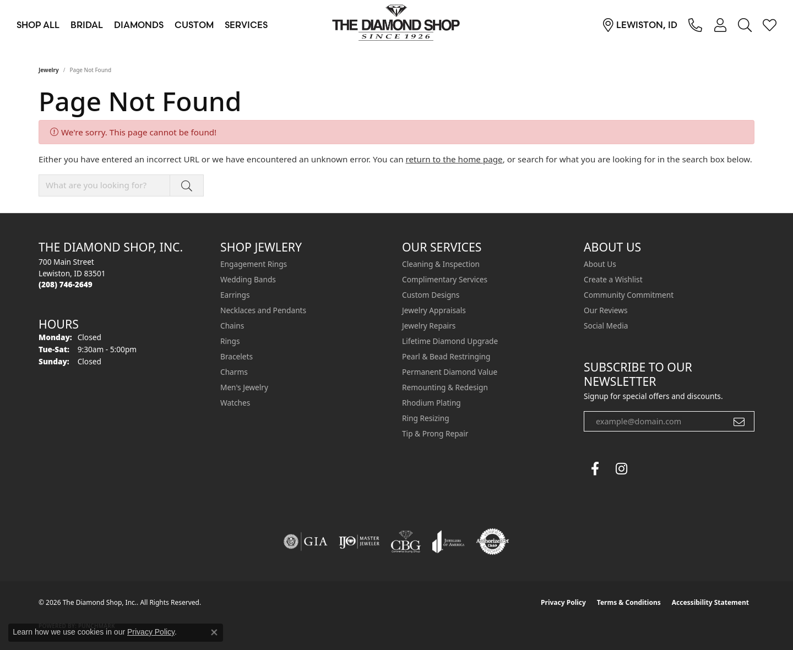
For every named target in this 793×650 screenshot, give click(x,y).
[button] (720, 25)
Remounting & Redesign (445, 387)
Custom (194, 24)
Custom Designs (430, 295)
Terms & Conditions (629, 602)
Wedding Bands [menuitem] (248, 279)
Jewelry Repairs (428, 325)
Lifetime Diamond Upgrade (450, 341)
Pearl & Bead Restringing (446, 356)
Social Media (606, 325)
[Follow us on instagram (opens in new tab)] (621, 469)
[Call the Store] (66, 284)
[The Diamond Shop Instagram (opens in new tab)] (648, 469)
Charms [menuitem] (234, 372)
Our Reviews (605, 310)
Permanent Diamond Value (449, 372)
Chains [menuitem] (232, 325)
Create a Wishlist (613, 279)
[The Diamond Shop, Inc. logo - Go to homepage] (396, 25)
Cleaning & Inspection (441, 264)
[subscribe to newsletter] (739, 421)
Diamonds (139, 24)
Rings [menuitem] (230, 341)
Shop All (38, 24)
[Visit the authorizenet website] (493, 541)
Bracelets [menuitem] (236, 356)
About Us (600, 264)
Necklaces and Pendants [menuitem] (263, 310)
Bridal (86, 24)
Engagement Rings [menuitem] (253, 264)
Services (246, 24)
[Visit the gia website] (306, 541)
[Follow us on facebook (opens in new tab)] (595, 469)
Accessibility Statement (710, 602)
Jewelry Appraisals (434, 310)
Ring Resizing (425, 418)
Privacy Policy (563, 602)
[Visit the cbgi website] (405, 541)
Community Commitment (628, 295)
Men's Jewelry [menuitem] (244, 387)
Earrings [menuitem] (235, 295)
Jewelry (49, 70)
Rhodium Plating (431, 402)
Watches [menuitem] (235, 402)
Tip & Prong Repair (435, 433)
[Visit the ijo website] (359, 541)
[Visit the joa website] (448, 541)
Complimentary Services (444, 279)
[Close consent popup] (214, 632)
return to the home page (454, 159)
